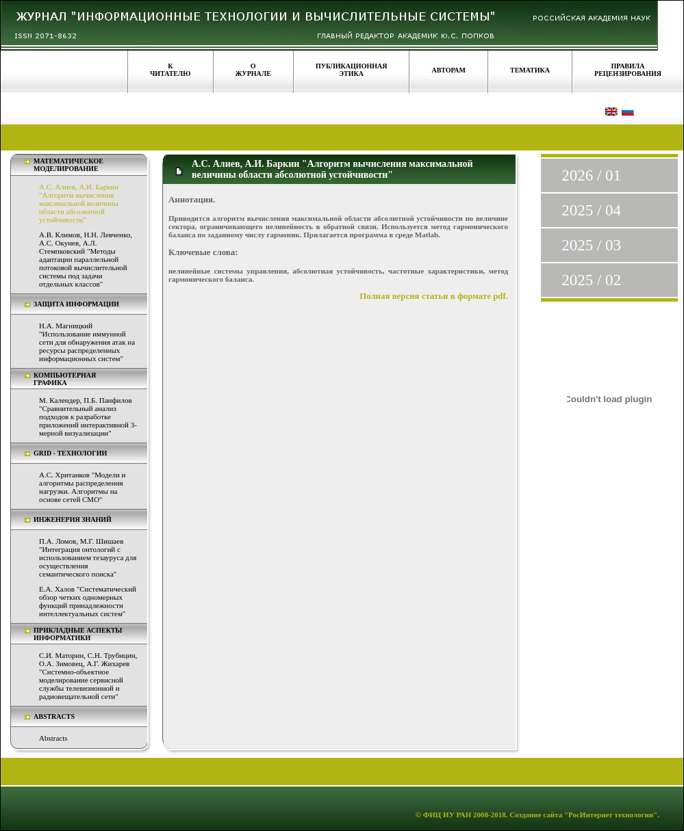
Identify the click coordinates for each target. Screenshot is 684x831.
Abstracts (53, 738)
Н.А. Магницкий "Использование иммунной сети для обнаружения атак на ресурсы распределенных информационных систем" (87, 341)
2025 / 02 (591, 280)
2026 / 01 (591, 175)
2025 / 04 (591, 210)
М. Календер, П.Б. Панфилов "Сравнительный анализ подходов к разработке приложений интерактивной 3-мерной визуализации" (88, 416)
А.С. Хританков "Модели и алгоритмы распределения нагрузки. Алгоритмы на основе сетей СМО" (82, 487)
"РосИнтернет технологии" (609, 814)
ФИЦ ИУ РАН (447, 814)
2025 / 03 (591, 245)
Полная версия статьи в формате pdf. (433, 296)
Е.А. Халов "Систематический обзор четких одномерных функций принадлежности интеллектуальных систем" (87, 601)
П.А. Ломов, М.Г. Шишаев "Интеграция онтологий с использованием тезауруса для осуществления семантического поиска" (87, 557)
